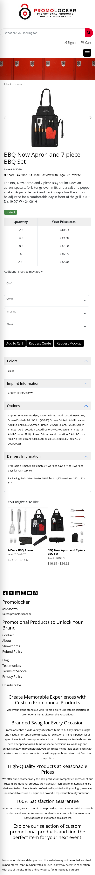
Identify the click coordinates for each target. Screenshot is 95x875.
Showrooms (11, 646)
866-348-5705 (9, 609)
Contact (8, 635)
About (6, 640)
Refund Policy (12, 651)
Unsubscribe (11, 685)
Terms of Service (14, 671)
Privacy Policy (12, 676)
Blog (5, 660)
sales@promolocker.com (16, 614)
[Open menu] (87, 53)
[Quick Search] (42, 32)
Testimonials (11, 665)
